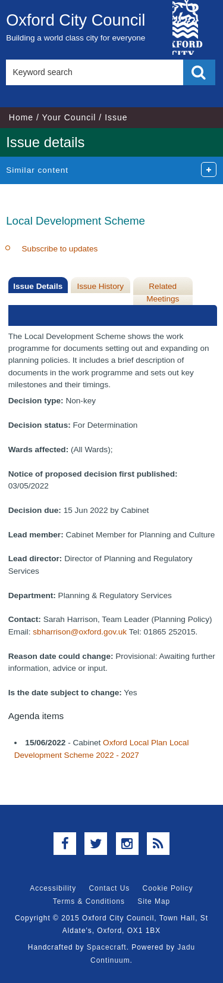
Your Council (69, 117)
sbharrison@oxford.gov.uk (80, 631)
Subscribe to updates (60, 248)
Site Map (153, 901)
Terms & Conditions (89, 901)
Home (21, 117)
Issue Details (37, 286)
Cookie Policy (168, 888)
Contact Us (109, 888)
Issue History (100, 286)
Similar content (37, 170)
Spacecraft (107, 947)
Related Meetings (162, 292)
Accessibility (53, 888)
